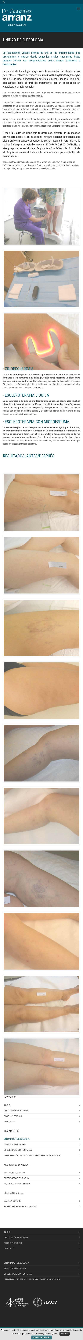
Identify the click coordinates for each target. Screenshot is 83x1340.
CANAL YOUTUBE (12, 1201)
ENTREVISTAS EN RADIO (16, 1178)
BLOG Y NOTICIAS (13, 1116)
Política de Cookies (41, 1337)
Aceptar (64, 1333)
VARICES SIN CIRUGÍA (15, 1144)
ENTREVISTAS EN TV (14, 1172)
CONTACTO (9, 1121)
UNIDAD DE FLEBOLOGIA (16, 1139)
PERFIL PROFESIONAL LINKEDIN (20, 1206)
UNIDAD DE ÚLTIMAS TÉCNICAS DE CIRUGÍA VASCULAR (32, 1155)
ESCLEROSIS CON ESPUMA (18, 1150)
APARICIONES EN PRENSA (17, 1184)
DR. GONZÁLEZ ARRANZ (16, 1110)
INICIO (7, 1105)
